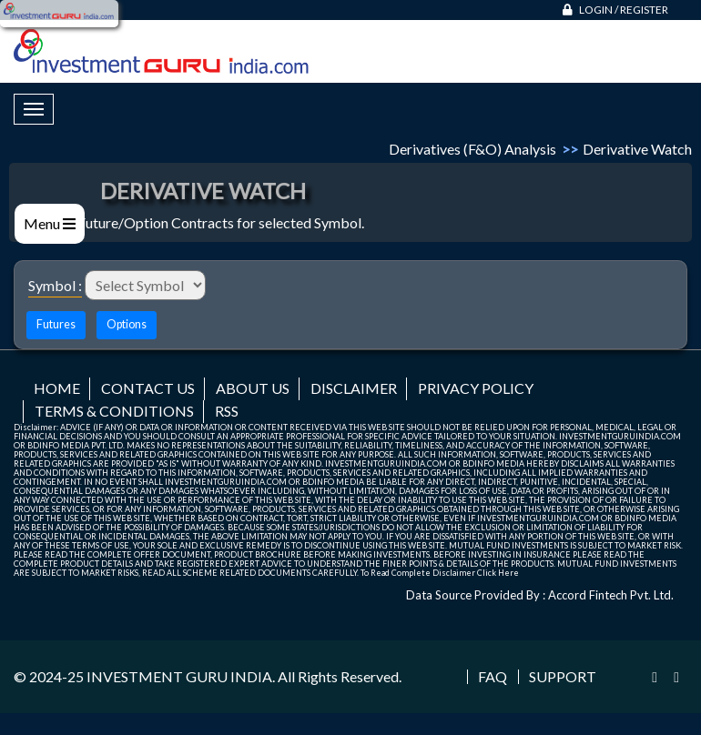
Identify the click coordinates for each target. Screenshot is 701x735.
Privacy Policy (475, 388)
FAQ (492, 677)
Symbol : (55, 285)
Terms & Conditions (114, 410)
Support (562, 677)
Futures (56, 324)
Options (127, 324)
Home (57, 388)
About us (253, 388)
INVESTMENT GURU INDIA (179, 676)
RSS (227, 410)
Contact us (148, 388)
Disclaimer (353, 388)
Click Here (498, 573)
